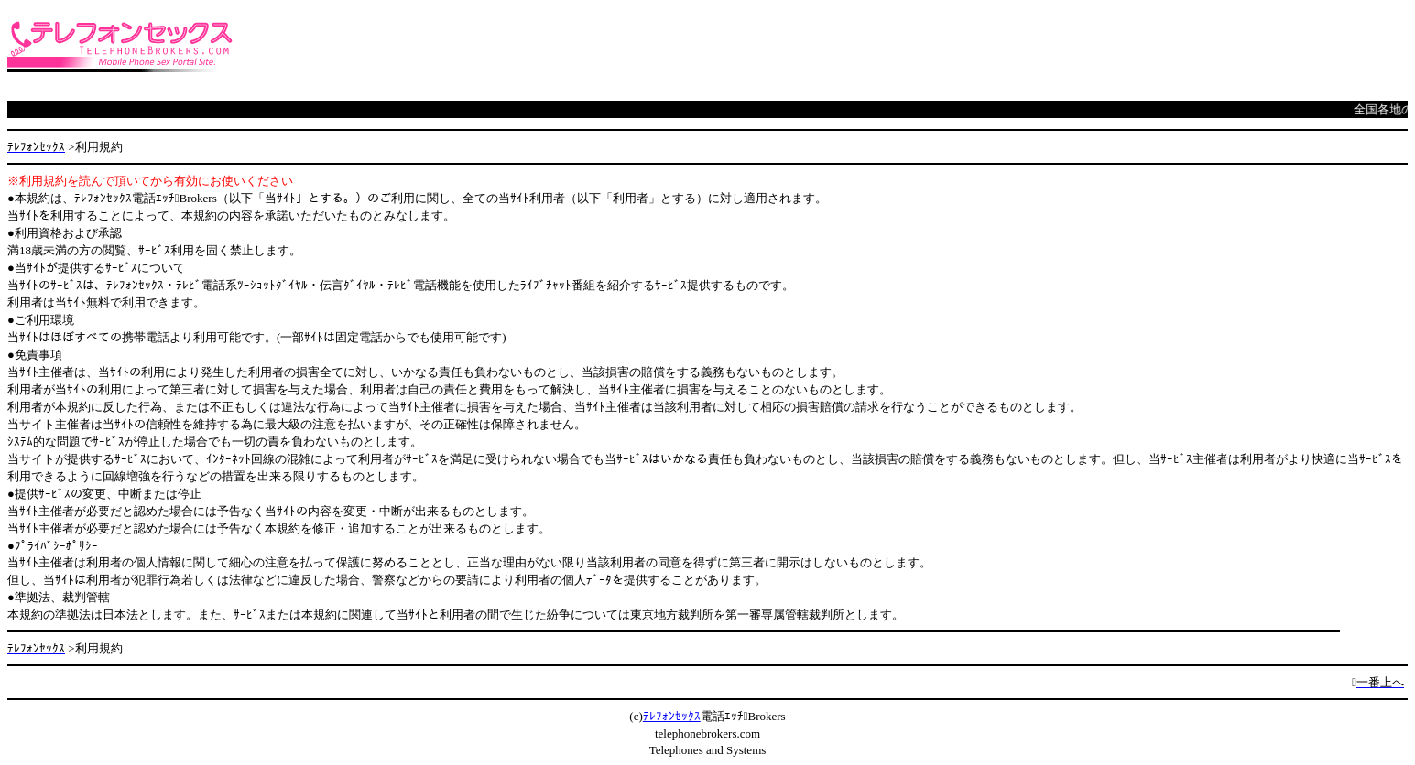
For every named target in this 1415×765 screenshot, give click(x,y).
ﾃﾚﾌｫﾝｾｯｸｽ (672, 716)
